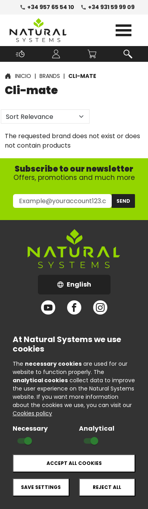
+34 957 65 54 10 (47, 7)
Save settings (41, 487)
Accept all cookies (74, 463)
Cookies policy (32, 413)
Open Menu (123, 30)
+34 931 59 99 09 (108, 7)
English (84, 287)
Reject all (107, 487)
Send (123, 201)
